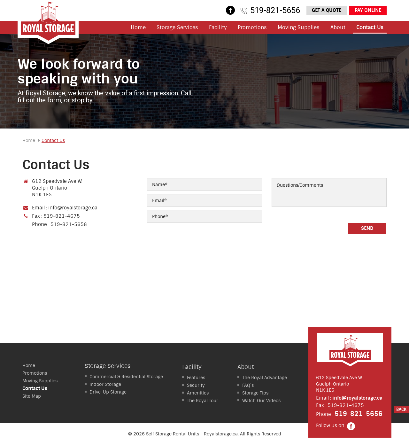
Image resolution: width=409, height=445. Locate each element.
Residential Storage (126, 376)
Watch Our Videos (261, 400)
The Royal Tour (202, 400)
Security (196, 385)
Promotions (252, 27)
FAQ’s (248, 385)
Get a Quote (326, 10)
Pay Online (368, 10)
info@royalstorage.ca (72, 208)
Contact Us (369, 27)
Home (138, 27)
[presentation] (320, 225)
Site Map (31, 396)
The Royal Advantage (264, 377)
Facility (218, 27)
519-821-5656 (275, 10)
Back (401, 409)
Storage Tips (255, 393)
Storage (105, 384)
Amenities (198, 393)
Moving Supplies (299, 27)
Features (196, 377)
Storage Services (177, 27)
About (337, 27)
